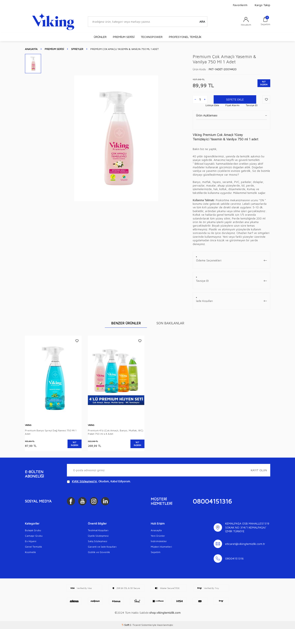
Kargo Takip (262, 5)
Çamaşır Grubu (34, 535)
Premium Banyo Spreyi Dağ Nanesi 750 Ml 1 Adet (51, 432)
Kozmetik (30, 552)
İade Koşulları (231, 301)
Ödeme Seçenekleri (231, 260)
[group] (116, 138)
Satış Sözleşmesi (97, 541)
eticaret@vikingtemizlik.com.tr (245, 543)
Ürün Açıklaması (231, 115)
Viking (28, 425)
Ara (202, 21)
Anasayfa (31, 49)
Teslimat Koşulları (98, 530)
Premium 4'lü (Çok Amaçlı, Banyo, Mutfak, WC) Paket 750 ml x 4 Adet (115, 432)
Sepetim (155, 552)
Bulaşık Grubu (33, 530)
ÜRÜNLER (100, 37)
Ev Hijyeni (30, 541)
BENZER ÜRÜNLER (126, 323)
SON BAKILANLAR (170, 323)
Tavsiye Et (251, 105)
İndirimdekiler (159, 541)
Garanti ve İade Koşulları (102, 546)
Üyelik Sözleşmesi (98, 535)
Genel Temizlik (33, 546)
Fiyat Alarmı (232, 105)
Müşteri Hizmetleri (161, 546)
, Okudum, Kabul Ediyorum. (99, 481)
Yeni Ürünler (158, 535)
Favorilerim (240, 5)
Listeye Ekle (212, 105)
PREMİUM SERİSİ (123, 37)
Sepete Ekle (235, 99)
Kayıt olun (259, 470)
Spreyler (77, 49)
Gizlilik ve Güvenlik (99, 552)
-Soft (126, 624)
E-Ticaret (135, 624)
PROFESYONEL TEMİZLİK (185, 37)
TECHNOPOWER (151, 37)
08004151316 (212, 501)
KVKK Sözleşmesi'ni (84, 481)
